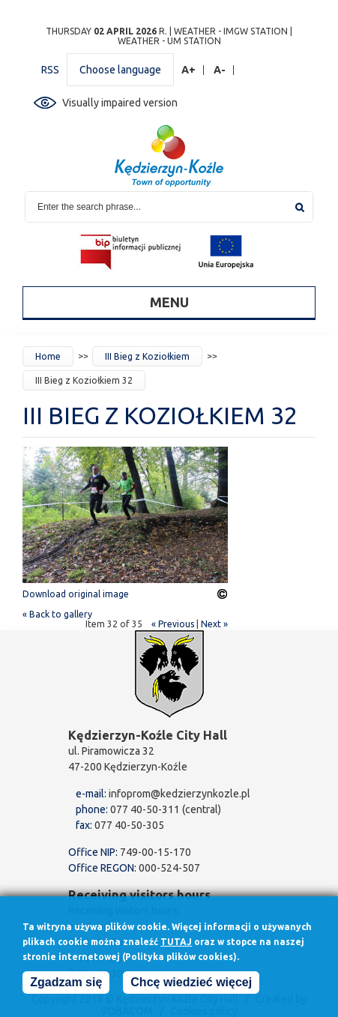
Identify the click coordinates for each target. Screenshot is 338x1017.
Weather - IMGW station (231, 31)
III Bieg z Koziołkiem (147, 356)
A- (220, 70)
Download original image (75, 594)
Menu (169, 302)
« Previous (172, 624)
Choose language (120, 70)
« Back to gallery (57, 614)
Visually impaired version (120, 103)
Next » (214, 624)
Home (48, 356)
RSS (50, 70)
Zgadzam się (66, 986)
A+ (188, 70)
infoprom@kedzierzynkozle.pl (179, 794)
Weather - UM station (169, 41)
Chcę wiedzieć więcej (191, 986)
